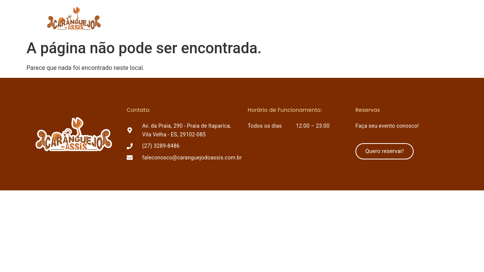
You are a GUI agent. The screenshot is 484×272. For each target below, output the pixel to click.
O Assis (229, 18)
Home (197, 18)
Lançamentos (273, 18)
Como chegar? (327, 18)
